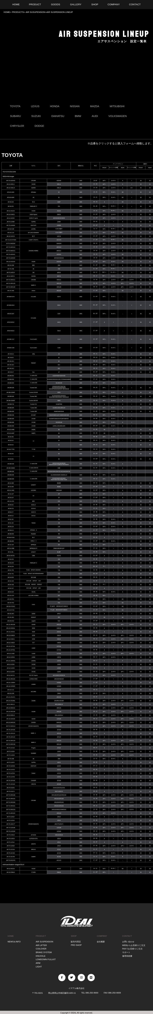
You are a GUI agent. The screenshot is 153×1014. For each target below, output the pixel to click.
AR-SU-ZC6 (11, 501)
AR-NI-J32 (10, 523)
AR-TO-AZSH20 (10, 258)
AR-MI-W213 (10, 322)
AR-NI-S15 (10, 592)
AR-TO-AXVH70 (10, 860)
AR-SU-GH (11, 544)
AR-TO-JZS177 (11, 824)
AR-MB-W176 (10, 296)
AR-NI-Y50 (10, 570)
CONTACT (127, 936)
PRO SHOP (76, 945)
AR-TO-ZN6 (11, 758)
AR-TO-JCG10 (11, 747)
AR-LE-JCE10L (11, 631)
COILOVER (41, 948)
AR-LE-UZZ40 (10, 671)
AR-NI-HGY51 (10, 555)
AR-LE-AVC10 (10, 675)
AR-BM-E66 (11, 411)
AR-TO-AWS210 (10, 247)
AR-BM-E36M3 (11, 468)
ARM (38, 962)
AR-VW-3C (11, 357)
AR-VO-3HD (10, 290)
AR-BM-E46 (11, 471)
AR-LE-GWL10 (11, 187)
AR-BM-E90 (11, 475)
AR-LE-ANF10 (11, 276)
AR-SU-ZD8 (11, 265)
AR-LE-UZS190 (11, 718)
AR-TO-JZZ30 (11, 751)
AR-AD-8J (10, 440)
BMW (78, 116)
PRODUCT (41, 936)
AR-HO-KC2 (10, 621)
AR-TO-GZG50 (11, 766)
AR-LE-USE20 (11, 642)
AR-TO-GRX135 (10, 287)
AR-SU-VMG (10, 490)
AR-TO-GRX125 (10, 283)
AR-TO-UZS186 (11, 827)
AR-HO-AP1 (10, 613)
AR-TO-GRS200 (10, 802)
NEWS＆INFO (14, 942)
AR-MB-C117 (10, 339)
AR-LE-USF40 (11, 657)
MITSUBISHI (117, 106)
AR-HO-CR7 (10, 595)
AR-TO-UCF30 (11, 777)
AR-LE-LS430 (10, 653)
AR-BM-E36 (11, 415)
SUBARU (15, 116)
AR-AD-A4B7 (10, 433)
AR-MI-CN (10, 508)
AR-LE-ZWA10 (11, 872)
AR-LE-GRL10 (11, 715)
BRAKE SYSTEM (44, 952)
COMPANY (102, 936)
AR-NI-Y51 (10, 573)
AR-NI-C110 (10, 232)
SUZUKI (36, 116)
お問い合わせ (128, 942)
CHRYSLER (17, 126)
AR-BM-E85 (11, 418)
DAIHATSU (57, 116)
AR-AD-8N (11, 436)
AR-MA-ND (11, 533)
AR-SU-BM (11, 483)
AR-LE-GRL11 (11, 184)
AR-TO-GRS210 (10, 809)
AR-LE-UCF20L (11, 650)
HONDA (54, 106)
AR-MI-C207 (10, 313)
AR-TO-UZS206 (11, 831)
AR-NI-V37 (10, 588)
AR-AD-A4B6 (10, 429)
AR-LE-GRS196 (11, 711)
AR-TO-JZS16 (10, 845)
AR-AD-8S (10, 453)
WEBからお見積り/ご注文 (134, 945)
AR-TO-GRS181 (10, 798)
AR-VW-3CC (10, 364)
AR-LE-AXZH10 (11, 261)
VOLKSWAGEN (118, 116)
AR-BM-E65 (11, 407)
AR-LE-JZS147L (10, 697)
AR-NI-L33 (11, 526)
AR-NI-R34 (11, 577)
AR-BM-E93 (11, 383)
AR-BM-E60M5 (11, 400)
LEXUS (35, 106)
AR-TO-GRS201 (10, 806)
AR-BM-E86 (11, 422)
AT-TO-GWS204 (10, 243)
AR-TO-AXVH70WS (10, 239)
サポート (126, 952)
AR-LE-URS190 (11, 624)
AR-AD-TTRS (10, 449)
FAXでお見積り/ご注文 (132, 948)
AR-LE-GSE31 (11, 214)
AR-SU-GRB (10, 548)
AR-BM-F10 (11, 404)
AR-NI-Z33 (10, 562)
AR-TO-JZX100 (11, 729)
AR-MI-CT (10, 512)
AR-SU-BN (10, 486)
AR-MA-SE (11, 202)
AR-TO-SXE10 (11, 835)
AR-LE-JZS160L (10, 700)
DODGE (39, 126)
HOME (7, 12)
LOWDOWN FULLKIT (46, 959)
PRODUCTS (17, 12)
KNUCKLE (40, 956)
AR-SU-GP (11, 494)
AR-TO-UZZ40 (11, 755)
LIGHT (39, 966)
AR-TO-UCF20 (11, 773)
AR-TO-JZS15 (10, 820)
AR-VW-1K (11, 354)
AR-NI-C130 (10, 229)
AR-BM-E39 (11, 387)
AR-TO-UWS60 (11, 225)
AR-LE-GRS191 (11, 708)
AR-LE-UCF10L (11, 646)
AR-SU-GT (10, 497)
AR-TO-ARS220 (11, 813)
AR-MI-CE (10, 504)
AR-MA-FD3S (10, 537)
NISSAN (75, 106)
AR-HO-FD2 (10, 602)
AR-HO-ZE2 (10, 617)
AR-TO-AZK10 (11, 272)
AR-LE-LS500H (11, 682)
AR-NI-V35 (10, 581)
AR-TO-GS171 (11, 791)
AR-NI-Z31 (10, 206)
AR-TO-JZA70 (10, 762)
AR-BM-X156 (10, 348)
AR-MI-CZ (10, 515)
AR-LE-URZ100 (11, 679)
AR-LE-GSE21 (11, 639)
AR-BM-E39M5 (11, 392)
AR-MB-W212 (10, 305)
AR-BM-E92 (11, 379)
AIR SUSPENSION (44, 942)
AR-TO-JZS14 (10, 816)
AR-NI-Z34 (10, 566)
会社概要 (101, 942)
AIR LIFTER (41, 945)
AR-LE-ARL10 (10, 704)
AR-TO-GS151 (11, 787)
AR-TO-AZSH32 (10, 180)
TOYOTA (15, 106)
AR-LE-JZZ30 (10, 664)
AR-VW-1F (10, 372)
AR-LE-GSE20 (11, 635)
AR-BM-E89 (11, 426)
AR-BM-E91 (11, 375)
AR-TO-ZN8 (11, 269)
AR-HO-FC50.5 (11, 606)
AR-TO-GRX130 (10, 744)
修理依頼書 (127, 956)
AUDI (95, 116)
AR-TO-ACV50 (11, 856)
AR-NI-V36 (10, 584)
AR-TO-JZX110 (11, 733)
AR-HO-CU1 (10, 689)
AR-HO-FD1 (10, 599)
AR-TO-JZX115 (11, 737)
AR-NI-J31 (10, 519)
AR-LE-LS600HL (10, 660)
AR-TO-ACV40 (11, 853)
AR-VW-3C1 (10, 361)
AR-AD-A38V (10, 192)
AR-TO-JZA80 (10, 221)
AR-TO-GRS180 (10, 795)
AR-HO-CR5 (10, 693)
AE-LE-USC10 (11, 236)
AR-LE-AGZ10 (11, 210)
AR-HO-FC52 (10, 610)
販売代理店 (76, 942)
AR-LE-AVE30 (10, 218)
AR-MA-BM (11, 541)
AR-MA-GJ (10, 530)
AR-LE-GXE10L (11, 628)
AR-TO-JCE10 (11, 838)
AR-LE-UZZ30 (10, 668)
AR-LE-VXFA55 (11, 686)
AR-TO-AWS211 (10, 250)
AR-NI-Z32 (10, 559)
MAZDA (94, 106)
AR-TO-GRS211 (10, 279)
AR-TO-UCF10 (11, 769)
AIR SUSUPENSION (35, 12)
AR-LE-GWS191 (10, 722)
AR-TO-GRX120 (10, 740)
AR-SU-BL (10, 552)
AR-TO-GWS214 (10, 726)
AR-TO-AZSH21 (10, 254)
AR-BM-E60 (11, 396)
